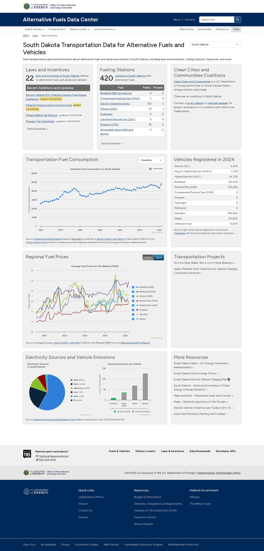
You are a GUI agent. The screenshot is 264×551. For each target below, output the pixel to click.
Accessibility (48, 544)
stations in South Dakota (130, 75)
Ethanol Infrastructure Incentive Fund (49, 105)
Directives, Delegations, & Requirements (158, 503)
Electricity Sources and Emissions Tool (54, 419)
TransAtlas (179, 233)
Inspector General (145, 517)
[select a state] (215, 44)
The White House (200, 503)
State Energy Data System (47, 239)
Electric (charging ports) (115, 103)
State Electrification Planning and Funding (200, 413)
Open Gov (29, 544)
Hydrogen (106, 114)
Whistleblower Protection (183, 544)
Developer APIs (226, 451)
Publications (222, 29)
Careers (83, 517)
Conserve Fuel (57, 29)
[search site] (216, 19)
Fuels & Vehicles (34, 29)
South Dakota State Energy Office (196, 373)
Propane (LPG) (109, 124)
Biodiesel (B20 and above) (116, 93)
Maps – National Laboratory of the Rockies (201, 401)
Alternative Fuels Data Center (60, 19)
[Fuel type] (151, 160)
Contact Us (85, 510)
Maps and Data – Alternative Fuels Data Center (203, 395)
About (177, 19)
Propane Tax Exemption (40, 121)
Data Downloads (200, 451)
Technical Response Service (52, 456)
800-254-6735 (46, 459)
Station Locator (80, 29)
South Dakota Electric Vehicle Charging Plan (202, 379)
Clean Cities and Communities (192, 81)
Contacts (190, 19)
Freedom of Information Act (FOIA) (155, 510)
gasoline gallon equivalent (67, 342)
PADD (108, 342)
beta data (77, 239)
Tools (236, 29)
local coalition (195, 103)
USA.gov (195, 497)
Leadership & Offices (91, 497)
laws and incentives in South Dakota (57, 75)
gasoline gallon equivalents (110, 239)
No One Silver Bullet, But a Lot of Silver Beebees (204, 262)
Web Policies (111, 544)
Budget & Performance (147, 497)
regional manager (218, 103)
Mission (83, 503)
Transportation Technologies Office (219, 472)
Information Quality (86, 544)
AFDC (26, 35)
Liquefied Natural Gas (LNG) (117, 119)
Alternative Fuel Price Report (135, 342)
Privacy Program (143, 524)
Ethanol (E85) (108, 108)
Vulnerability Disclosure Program (143, 544)
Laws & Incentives (105, 29)
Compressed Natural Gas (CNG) (120, 98)
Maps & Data (186, 29)
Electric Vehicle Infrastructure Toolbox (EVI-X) (203, 407)
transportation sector (37, 242)
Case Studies (204, 29)
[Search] (237, 19)
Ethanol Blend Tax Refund (41, 115)
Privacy (65, 544)
